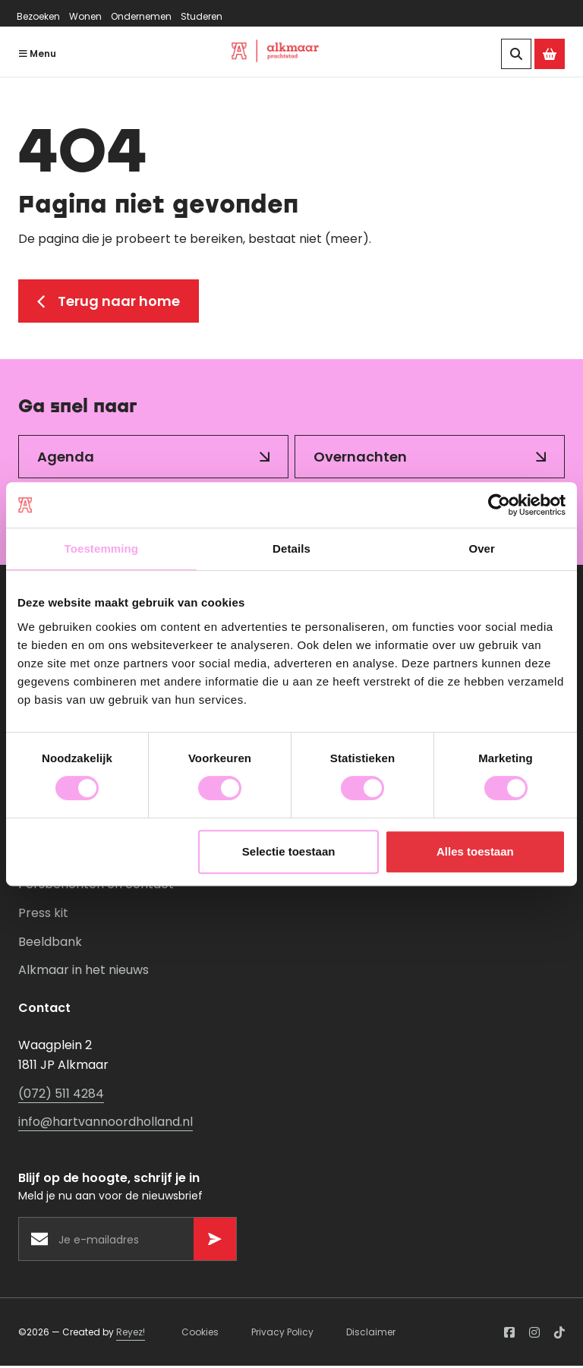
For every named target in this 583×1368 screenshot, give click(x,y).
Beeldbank (50, 943)
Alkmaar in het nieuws (83, 972)
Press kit (43, 915)
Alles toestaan (475, 851)
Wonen (85, 16)
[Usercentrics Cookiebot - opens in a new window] (499, 504)
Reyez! (130, 1333)
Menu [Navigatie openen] (37, 53)
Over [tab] (481, 548)
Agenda (65, 458)
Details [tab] (291, 548)
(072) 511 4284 (61, 1095)
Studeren (201, 16)
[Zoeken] (516, 54)
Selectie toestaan (289, 851)
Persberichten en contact (96, 886)
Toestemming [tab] (102, 548)
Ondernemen (141, 16)
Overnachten (360, 458)
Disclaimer (370, 1333)
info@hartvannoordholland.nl (105, 1124)
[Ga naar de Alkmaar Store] (549, 54)
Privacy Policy (282, 1333)
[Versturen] (215, 1240)
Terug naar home (108, 302)
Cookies (200, 1333)
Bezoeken (38, 16)
